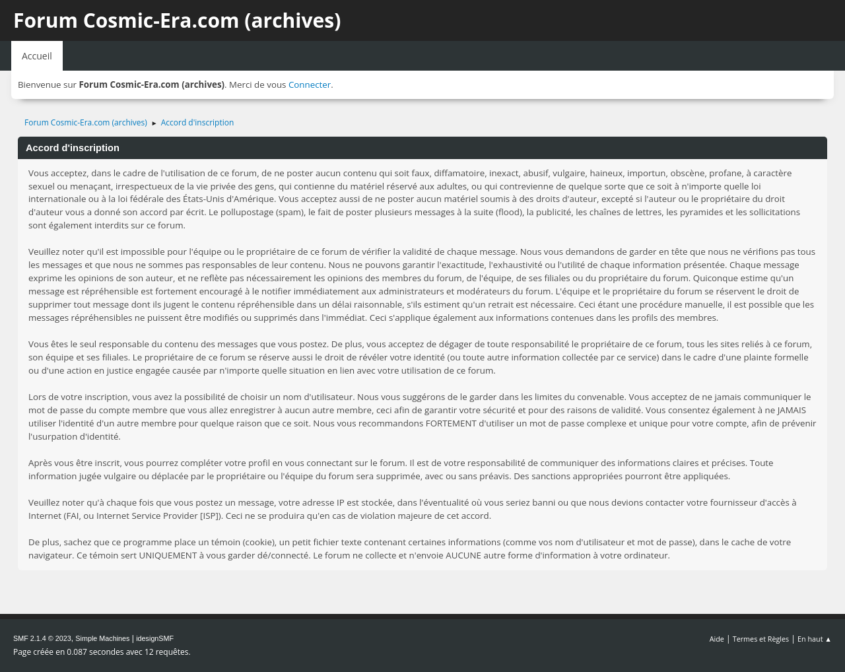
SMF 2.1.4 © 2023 (42, 638)
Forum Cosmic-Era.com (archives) (177, 20)
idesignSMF (155, 638)
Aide (717, 639)
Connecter (309, 84)
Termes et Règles (761, 639)
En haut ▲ (814, 639)
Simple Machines (102, 638)
